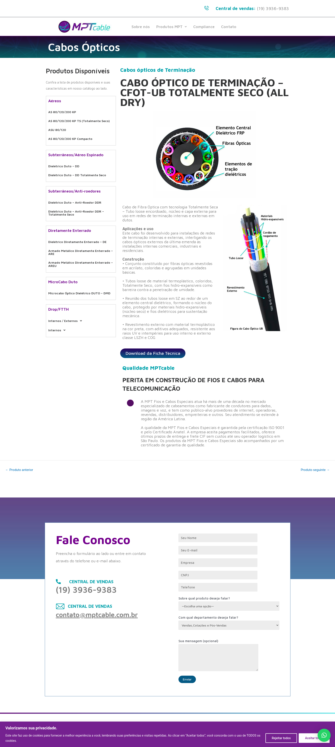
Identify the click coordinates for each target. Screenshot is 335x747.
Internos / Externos (67, 309)
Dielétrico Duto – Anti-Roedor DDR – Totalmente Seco (77, 203)
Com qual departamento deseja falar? (228, 622)
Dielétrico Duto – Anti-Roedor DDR (76, 194)
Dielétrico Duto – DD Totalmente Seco (79, 168)
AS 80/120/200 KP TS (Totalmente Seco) (80, 119)
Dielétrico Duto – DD (64, 160)
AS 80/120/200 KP (63, 111)
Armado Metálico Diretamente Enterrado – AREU (72, 251)
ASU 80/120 (57, 127)
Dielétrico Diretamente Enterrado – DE (79, 231)
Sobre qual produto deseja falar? (228, 603)
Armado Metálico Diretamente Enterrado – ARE (72, 240)
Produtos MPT (171, 26)
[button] (324, 735)
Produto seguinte (314, 470)
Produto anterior (20, 470)
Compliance (204, 26)
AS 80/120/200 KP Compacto (71, 134)
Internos (58, 317)
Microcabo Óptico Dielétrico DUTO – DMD (77, 280)
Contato (228, 26)
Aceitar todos (314, 738)
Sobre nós (141, 26)
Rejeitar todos (281, 738)
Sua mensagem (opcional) (228, 656)
